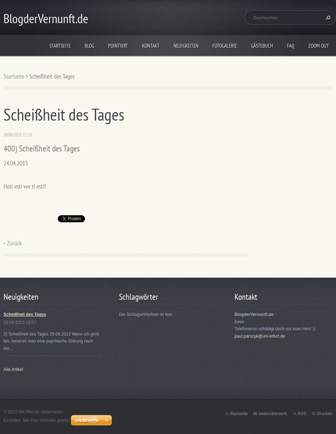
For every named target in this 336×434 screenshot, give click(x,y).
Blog (89, 45)
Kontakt (151, 45)
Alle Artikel (13, 369)
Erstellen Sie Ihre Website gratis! (36, 420)
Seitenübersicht (272, 413)
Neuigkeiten (186, 45)
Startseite (60, 45)
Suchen (327, 17)
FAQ (290, 45)
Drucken (324, 413)
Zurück (14, 243)
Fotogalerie (224, 45)
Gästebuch (262, 45)
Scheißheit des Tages (25, 314)
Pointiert (118, 45)
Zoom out (318, 45)
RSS (302, 413)
